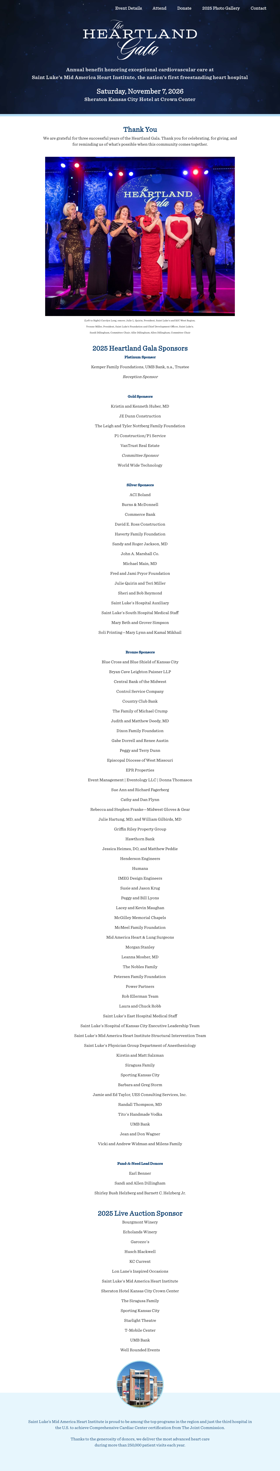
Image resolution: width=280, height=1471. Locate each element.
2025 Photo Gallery (221, 8)
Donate (184, 8)
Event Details (128, 8)
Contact (258, 8)
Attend (159, 8)
